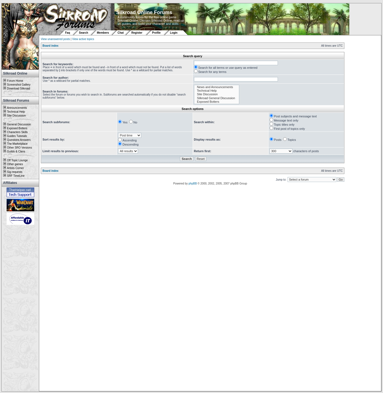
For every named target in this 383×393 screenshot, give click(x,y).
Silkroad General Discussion (217, 98)
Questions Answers (19, 139)
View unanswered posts (55, 39)
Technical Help (16, 111)
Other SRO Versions (19, 147)
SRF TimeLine (15, 175)
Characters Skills (17, 132)
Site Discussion (16, 115)
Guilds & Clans (16, 151)
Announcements (17, 107)
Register (136, 32)
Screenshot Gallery (18, 84)
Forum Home (15, 80)
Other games (15, 164)
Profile (156, 32)
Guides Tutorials (17, 136)
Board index (50, 45)
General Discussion (19, 124)
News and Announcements (217, 87)
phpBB (192, 183)
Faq (67, 32)
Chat (121, 32)
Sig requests (14, 171)
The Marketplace (17, 143)
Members (103, 32)
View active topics (83, 39)
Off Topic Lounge (17, 160)
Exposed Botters (17, 128)
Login (173, 32)
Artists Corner (15, 168)
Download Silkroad (18, 88)
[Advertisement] (20, 308)
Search (83, 32)
